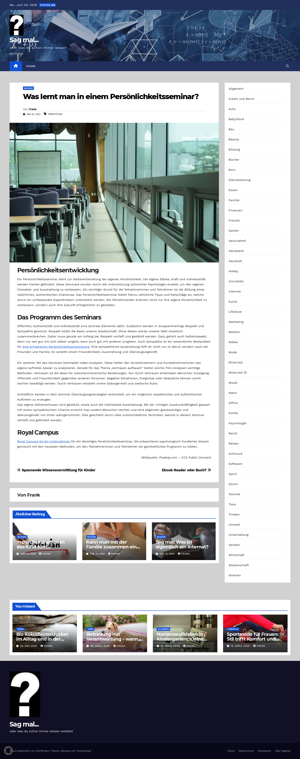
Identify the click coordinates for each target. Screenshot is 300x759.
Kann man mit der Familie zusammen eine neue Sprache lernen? (112, 546)
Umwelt (234, 524)
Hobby (233, 271)
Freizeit (234, 220)
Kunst (233, 301)
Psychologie (237, 423)
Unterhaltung (239, 535)
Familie (234, 200)
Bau (231, 129)
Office (233, 403)
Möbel (233, 342)
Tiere (232, 504)
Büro (232, 170)
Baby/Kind (236, 119)
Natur (233, 393)
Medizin (234, 332)
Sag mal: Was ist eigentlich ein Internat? (182, 544)
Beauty (234, 139)
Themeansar (83, 750)
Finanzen (235, 210)
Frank (33, 109)
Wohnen (235, 575)
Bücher (234, 159)
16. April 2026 (171, 646)
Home (30, 66)
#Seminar (55, 114)
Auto (232, 109)
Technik (234, 494)
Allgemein (236, 88)
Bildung (28, 88)
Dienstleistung (240, 180)
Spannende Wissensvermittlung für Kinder (56, 470)
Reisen (234, 443)
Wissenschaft (239, 565)
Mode (233, 352)
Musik (233, 382)
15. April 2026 (241, 646)
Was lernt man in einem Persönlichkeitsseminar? (111, 96)
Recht (233, 433)
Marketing (236, 322)
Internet (235, 291)
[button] (287, 66)
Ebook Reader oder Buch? (186, 470)
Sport (233, 474)
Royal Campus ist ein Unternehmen (43, 441)
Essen (233, 190)
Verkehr (234, 545)
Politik (233, 413)
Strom (233, 484)
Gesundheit (237, 241)
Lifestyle (235, 312)
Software (235, 464)
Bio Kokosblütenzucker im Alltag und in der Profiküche (42, 639)
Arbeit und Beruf (241, 99)
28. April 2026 (100, 646)
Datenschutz (246, 750)
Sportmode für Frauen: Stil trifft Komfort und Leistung (252, 639)
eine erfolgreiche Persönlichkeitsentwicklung (56, 347)
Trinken (234, 514)
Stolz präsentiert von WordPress (30, 750)
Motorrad (236, 362)
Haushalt (235, 261)
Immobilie (236, 281)
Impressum (264, 750)
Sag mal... (24, 40)
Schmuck (236, 453)
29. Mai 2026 (29, 646)
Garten (234, 230)
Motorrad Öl (238, 372)
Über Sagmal (282, 750)
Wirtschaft (237, 555)
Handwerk (236, 251)
